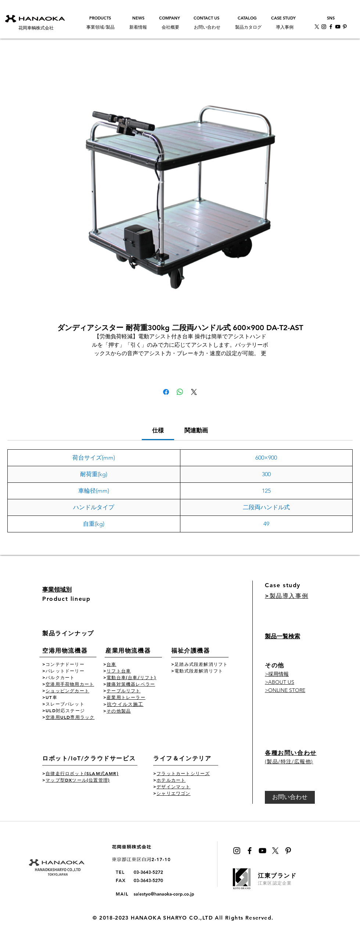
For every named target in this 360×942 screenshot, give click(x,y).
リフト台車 (119, 671)
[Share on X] (194, 392)
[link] (158, 430)
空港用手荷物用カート (70, 684)
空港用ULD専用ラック (70, 717)
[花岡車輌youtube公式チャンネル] (338, 27)
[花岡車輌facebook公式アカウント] (331, 27)
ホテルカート (171, 780)
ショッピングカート (67, 690)
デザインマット (173, 786)
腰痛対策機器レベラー (131, 684)
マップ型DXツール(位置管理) (78, 780)
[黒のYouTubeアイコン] (262, 850)
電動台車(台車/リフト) (131, 677)
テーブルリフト (123, 690)
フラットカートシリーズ (183, 773)
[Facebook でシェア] (166, 392)
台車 (111, 664)
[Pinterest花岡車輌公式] (345, 27)
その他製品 (119, 711)
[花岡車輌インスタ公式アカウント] (324, 27)
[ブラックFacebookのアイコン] (249, 850)
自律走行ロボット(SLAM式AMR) (82, 773)
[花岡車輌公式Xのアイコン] (275, 850)
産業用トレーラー (126, 697)
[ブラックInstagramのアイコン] (236, 850)
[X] (317, 27)
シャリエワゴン (173, 793)
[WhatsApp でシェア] (180, 392)
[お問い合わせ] (290, 797)
